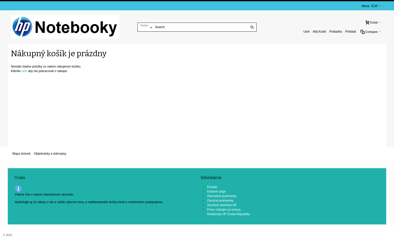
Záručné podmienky (220, 200)
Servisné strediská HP (222, 205)
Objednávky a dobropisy (50, 153)
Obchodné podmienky (221, 196)
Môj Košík (319, 31)
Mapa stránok (21, 153)
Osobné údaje (216, 191)
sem (24, 71)
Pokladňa (335, 31)
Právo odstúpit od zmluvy (224, 209)
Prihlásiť (350, 31)
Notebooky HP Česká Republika (228, 214)
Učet (306, 31)
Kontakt (212, 187)
